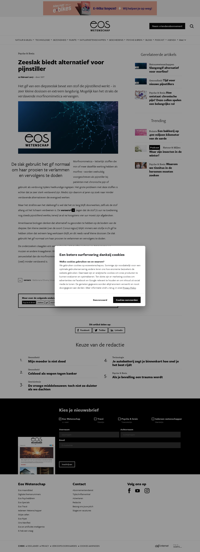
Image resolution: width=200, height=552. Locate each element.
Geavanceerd (100, 300)
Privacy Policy (129, 287)
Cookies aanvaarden (127, 300)
